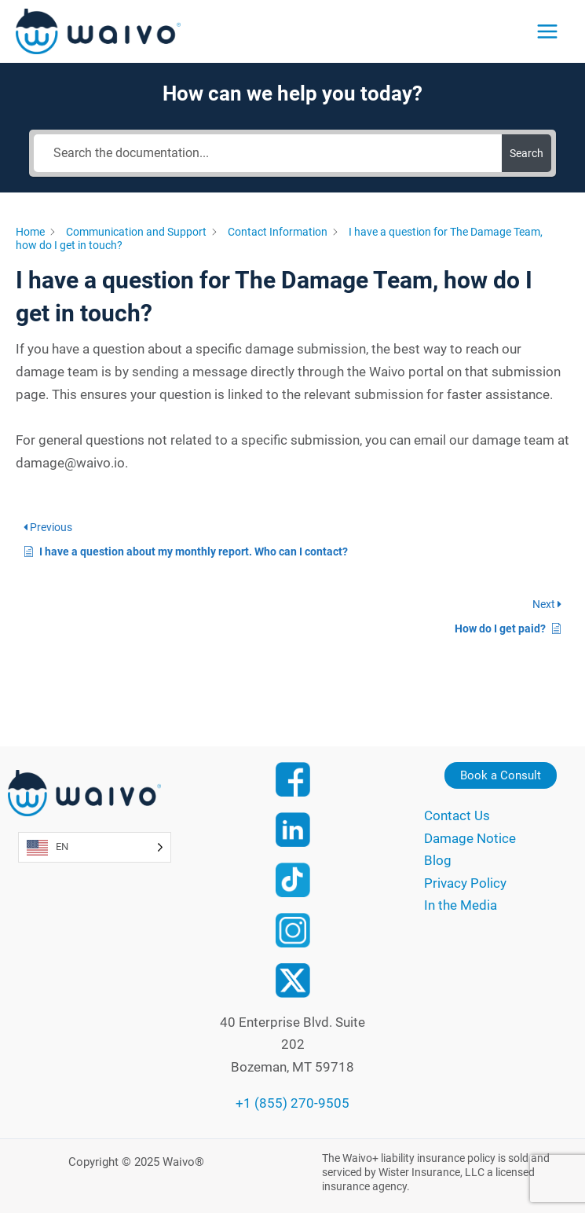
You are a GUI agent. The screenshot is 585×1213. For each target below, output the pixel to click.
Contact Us (457, 815)
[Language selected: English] (94, 847)
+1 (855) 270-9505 (292, 1103)
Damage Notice (470, 838)
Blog (438, 860)
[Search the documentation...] (268, 153)
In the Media (460, 905)
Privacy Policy (465, 883)
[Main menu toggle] (547, 31)
